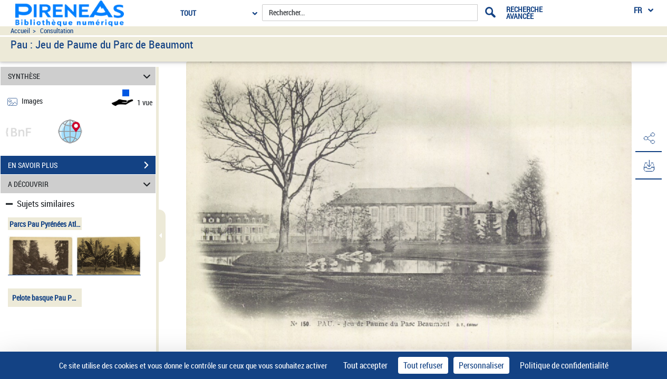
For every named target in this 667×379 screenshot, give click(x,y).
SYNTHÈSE (81, 76)
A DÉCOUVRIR (81, 184)
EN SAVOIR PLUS (82, 165)
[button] (70, 131)
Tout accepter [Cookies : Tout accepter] (365, 365)
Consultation (56, 30)
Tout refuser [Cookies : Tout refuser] (423, 365)
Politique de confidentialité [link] (564, 365)
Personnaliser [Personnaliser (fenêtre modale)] (481, 365)
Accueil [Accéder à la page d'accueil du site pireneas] (20, 30)
